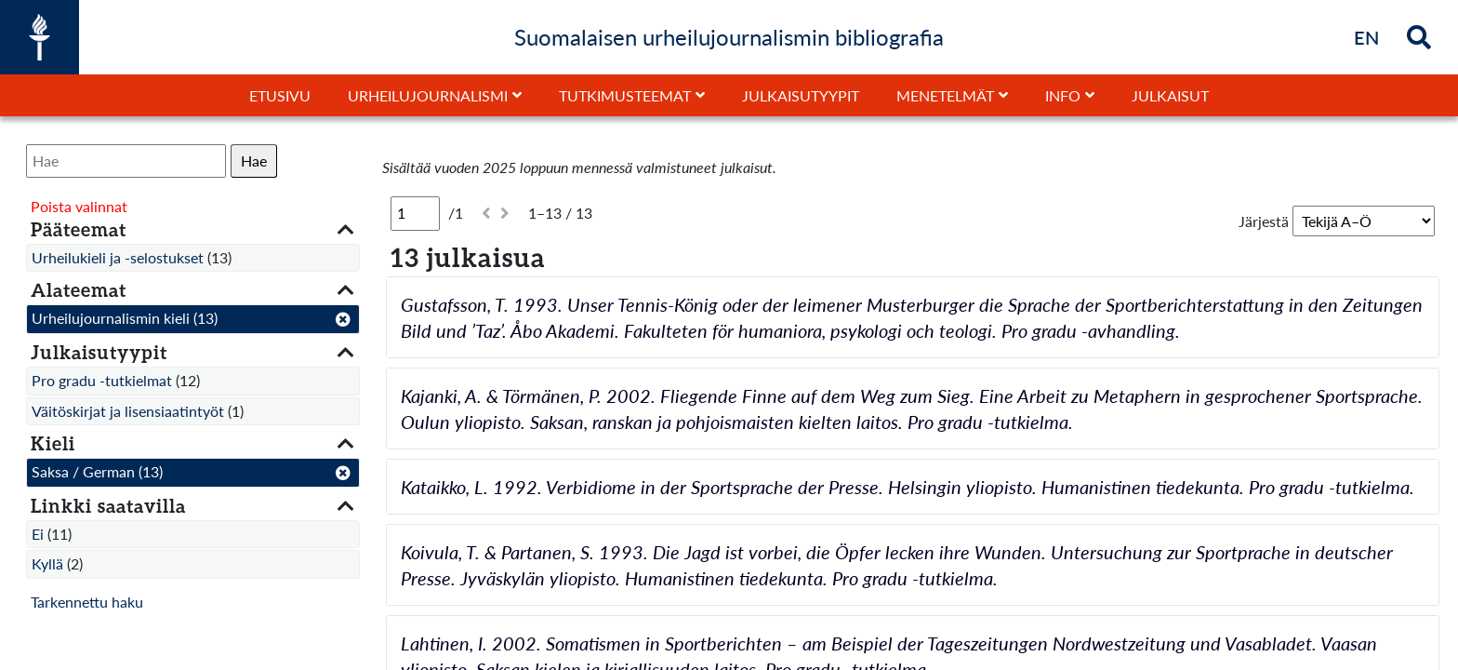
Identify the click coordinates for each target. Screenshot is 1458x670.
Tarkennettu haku (87, 601)
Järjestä (1264, 221)
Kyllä (47, 563)
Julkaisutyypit (800, 95)
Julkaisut (1170, 95)
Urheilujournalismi (428, 95)
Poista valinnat (79, 206)
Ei (38, 534)
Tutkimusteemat (625, 95)
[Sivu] (415, 213)
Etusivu (280, 95)
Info (1062, 95)
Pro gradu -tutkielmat (102, 380)
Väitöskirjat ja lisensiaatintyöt (128, 411)
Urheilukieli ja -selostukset (118, 257)
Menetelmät (945, 95)
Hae (254, 160)
